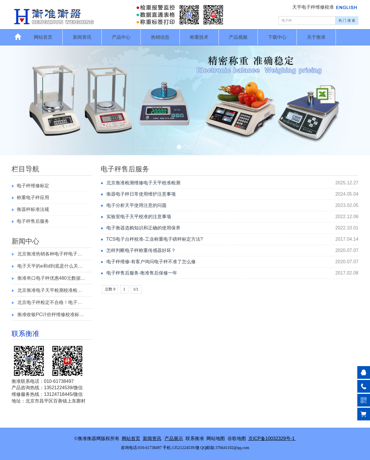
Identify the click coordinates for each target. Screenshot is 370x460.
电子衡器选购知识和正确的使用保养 (143, 227)
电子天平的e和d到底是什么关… (50, 266)
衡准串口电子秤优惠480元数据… (51, 278)
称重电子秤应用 (33, 197)
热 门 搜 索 (346, 20)
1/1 (135, 289)
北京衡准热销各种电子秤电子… (49, 253)
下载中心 (277, 37)
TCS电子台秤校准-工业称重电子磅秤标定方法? (154, 239)
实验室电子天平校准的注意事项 (138, 216)
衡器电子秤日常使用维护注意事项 (141, 194)
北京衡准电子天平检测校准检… (49, 290)
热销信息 (160, 37)
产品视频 (238, 37)
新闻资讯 (82, 37)
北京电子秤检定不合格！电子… (49, 302)
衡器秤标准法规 (33, 209)
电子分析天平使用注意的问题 (136, 205)
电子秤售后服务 (33, 221)
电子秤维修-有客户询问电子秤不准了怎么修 (151, 261)
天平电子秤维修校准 (313, 7)
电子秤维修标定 (33, 185)
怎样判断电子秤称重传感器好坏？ (141, 250)
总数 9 (110, 289)
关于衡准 (316, 37)
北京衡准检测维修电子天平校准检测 (143, 182)
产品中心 (121, 37)
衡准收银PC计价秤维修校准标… (50, 314)
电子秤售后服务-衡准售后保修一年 (141, 272)
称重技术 (199, 37)
